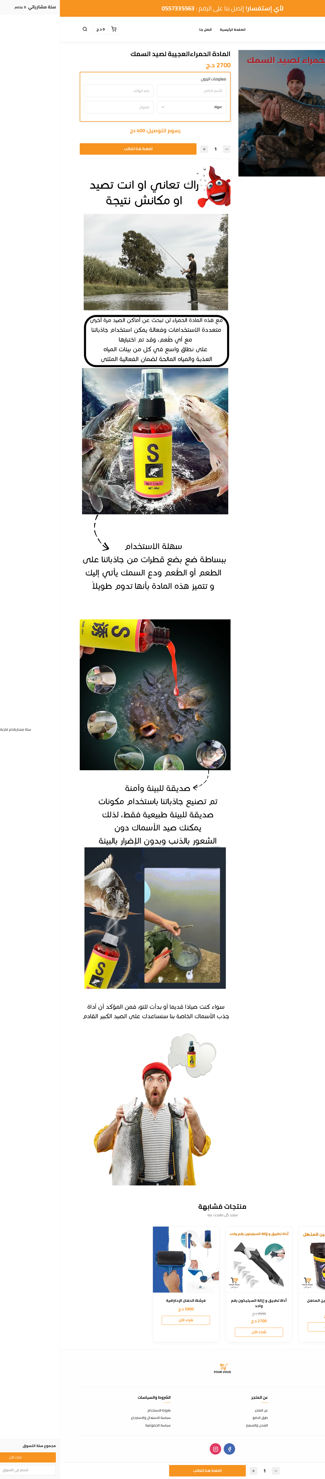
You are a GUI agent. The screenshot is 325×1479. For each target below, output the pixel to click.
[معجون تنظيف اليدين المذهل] (272, 1260)
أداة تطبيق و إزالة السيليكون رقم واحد (199, 1303)
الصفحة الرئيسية (173, 29)
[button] (25, 29)
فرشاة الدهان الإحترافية (126, 1300)
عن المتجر (201, 1410)
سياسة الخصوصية (98, 1425)
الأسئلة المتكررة (294, 1417)
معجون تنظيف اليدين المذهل (272, 1300)
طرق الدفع (200, 1417)
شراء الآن (272, 1326)
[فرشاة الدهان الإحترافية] (126, 1260)
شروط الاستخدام (99, 1410)
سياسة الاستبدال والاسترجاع (91, 1417)
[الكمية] (155, 149)
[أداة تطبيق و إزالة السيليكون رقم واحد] (199, 1260)
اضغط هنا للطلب (78, 148)
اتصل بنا (145, 29)
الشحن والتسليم (197, 1425)
